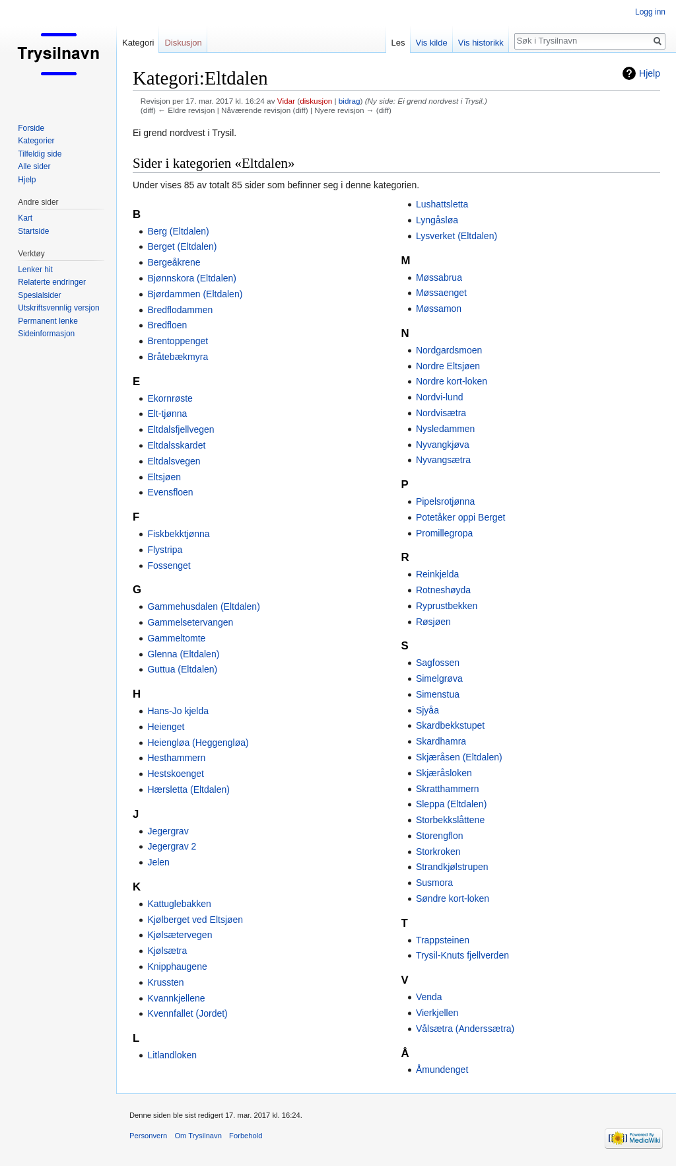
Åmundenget (442, 1069)
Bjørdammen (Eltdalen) (194, 294)
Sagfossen (437, 662)
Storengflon (439, 835)
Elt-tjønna (167, 413)
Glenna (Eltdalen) (183, 654)
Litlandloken (172, 1055)
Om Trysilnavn (198, 1136)
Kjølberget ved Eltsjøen (195, 919)
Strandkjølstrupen (452, 866)
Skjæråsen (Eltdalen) (459, 757)
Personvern (148, 1136)
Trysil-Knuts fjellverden (462, 955)
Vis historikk (481, 43)
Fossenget (168, 565)
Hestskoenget (175, 773)
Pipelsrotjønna (445, 501)
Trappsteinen (442, 940)
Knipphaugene (177, 966)
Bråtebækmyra (177, 356)
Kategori (138, 43)
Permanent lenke (48, 321)
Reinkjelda (437, 574)
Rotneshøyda (443, 590)
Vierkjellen (437, 1012)
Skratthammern (447, 788)
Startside (33, 231)
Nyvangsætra (443, 460)
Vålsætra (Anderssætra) (465, 1028)
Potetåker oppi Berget (460, 517)
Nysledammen (445, 428)
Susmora (434, 882)
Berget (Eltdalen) (182, 246)
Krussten (165, 982)
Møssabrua (439, 277)
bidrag (349, 100)
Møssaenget (441, 292)
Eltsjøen (164, 477)
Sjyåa (427, 710)
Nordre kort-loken (451, 381)
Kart (25, 218)
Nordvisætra (441, 413)
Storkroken (438, 851)
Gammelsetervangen (190, 622)
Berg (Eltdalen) (178, 231)
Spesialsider (39, 295)
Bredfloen (167, 325)
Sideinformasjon (46, 333)
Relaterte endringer (52, 282)
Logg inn (650, 12)
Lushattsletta (442, 204)
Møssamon (438, 308)
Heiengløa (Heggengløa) (197, 742)
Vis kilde (432, 43)
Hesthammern (176, 757)
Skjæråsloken (444, 773)
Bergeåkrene (173, 262)
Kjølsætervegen (179, 934)
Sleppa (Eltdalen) (451, 804)
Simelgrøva (439, 678)
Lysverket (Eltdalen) (456, 236)
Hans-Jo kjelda (178, 711)
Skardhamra (441, 741)
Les (398, 43)
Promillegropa (444, 533)
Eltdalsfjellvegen (180, 429)
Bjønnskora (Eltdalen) (191, 278)
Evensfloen (170, 492)
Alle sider (34, 166)
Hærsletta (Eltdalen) (188, 789)
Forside (31, 128)
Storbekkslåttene (450, 820)
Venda (429, 997)
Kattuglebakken (179, 903)
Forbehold (245, 1136)
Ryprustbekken (446, 606)
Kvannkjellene (176, 998)
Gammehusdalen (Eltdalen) (203, 606)
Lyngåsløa (437, 220)
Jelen (158, 862)
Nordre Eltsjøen (448, 366)
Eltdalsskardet (176, 445)
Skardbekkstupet (450, 725)
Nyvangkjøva (442, 444)
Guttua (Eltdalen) (182, 669)
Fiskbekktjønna (178, 533)
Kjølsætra (167, 950)
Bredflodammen (180, 310)
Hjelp (649, 73)
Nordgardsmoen (449, 350)
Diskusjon (182, 43)
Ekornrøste (169, 398)
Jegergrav (167, 831)
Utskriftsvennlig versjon (58, 307)
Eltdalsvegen (173, 461)
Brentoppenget (177, 341)
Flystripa (164, 549)
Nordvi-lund (439, 397)
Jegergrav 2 (171, 846)
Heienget (165, 726)
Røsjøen (433, 621)
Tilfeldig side (39, 154)
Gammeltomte (176, 638)
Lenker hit (35, 269)
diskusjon (316, 100)
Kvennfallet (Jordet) (187, 1013)
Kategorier (36, 140)
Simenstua (437, 694)
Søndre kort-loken (452, 898)
